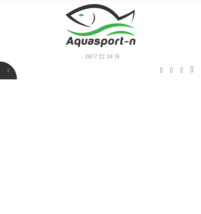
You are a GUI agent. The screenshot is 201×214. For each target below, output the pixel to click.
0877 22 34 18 (102, 57)
